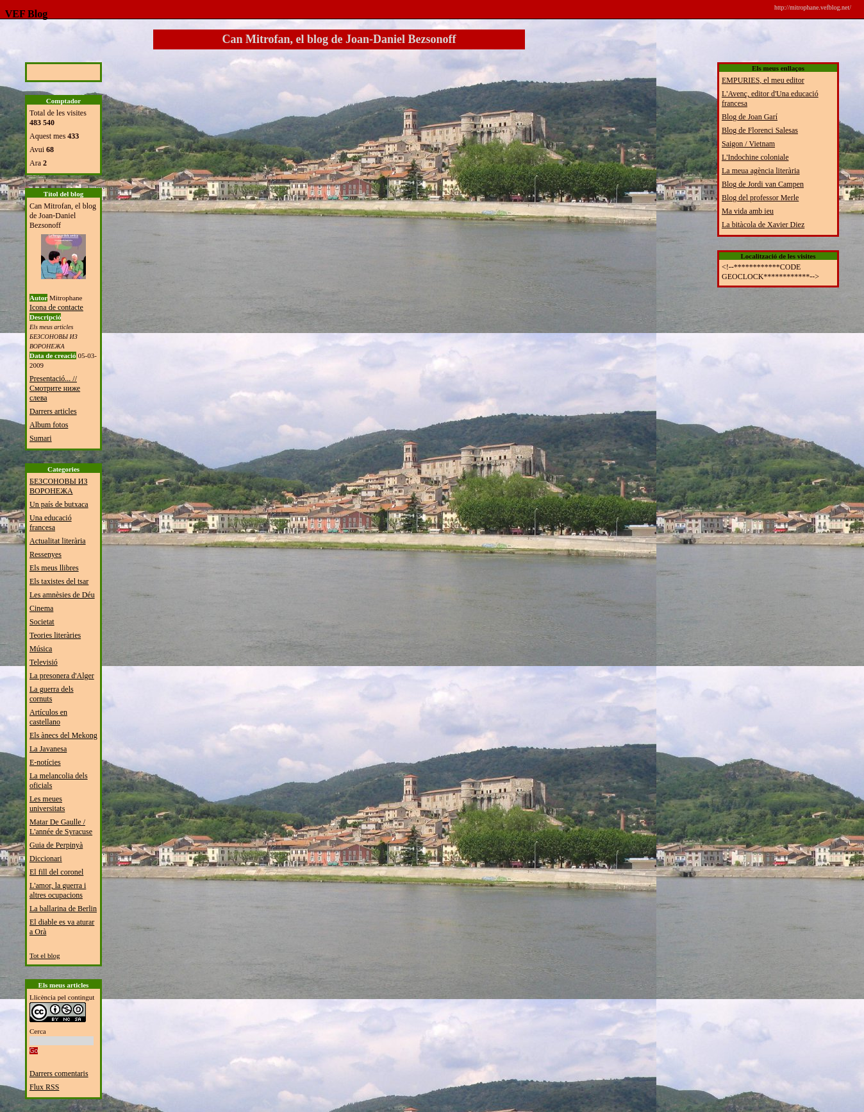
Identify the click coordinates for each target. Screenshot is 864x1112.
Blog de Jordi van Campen (763, 184)
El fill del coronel (56, 872)
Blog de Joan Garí (749, 116)
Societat (41, 621)
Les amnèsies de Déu (62, 594)
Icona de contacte (56, 307)
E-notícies (45, 762)
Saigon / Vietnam (748, 143)
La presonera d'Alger (61, 675)
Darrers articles (53, 411)
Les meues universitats (47, 803)
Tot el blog (44, 955)
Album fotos (48, 424)
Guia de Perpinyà (56, 845)
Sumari (40, 438)
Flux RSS (44, 1086)
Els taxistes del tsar (58, 581)
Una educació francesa (50, 522)
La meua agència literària (761, 170)
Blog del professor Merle (760, 197)
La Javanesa (48, 748)
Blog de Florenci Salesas (760, 130)
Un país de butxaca (58, 504)
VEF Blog (23, 13)
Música (40, 648)
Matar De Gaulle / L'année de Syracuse (60, 826)
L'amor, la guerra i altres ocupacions (57, 890)
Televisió (43, 662)
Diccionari (45, 858)
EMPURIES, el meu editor (763, 80)
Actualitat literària (57, 540)
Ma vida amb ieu (748, 211)
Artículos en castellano (48, 717)
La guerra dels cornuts (51, 694)
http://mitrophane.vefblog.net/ (812, 7)
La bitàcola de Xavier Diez (763, 224)
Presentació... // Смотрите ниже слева (54, 388)
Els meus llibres (54, 567)
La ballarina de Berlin (63, 908)
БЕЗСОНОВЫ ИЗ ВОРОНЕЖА (58, 486)
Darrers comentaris (58, 1073)
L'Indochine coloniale (755, 157)
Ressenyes (45, 554)
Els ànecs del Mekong (63, 735)
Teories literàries (55, 635)
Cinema (41, 608)
